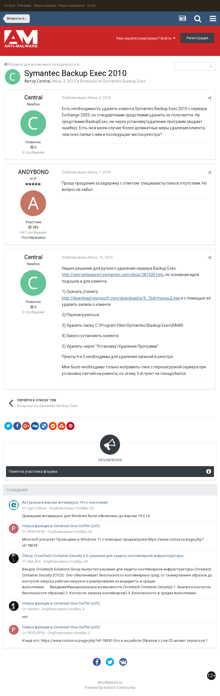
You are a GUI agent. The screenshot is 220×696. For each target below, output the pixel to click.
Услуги (9, 5)
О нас (91, 5)
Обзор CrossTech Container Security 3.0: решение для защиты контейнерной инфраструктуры (103, 556)
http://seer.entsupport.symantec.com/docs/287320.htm (113, 274)
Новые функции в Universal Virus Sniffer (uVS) (61, 526)
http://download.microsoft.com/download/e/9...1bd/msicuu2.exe (121, 298)
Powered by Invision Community (110, 688)
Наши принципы (72, 5)
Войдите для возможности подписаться (43, 64)
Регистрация (197, 38)
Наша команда (45, 5)
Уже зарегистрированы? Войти (145, 38)
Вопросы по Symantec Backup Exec (113, 81)
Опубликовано (86, 97)
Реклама (24, 5)
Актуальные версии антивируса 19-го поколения (65, 502)
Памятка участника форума (33, 471)
